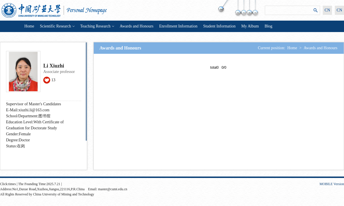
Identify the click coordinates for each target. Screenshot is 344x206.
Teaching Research (97, 26)
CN (327, 10)
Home (29, 26)
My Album (250, 26)
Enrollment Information (178, 26)
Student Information (219, 26)
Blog (268, 26)
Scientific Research (57, 26)
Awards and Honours (137, 26)
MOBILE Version (332, 184)
